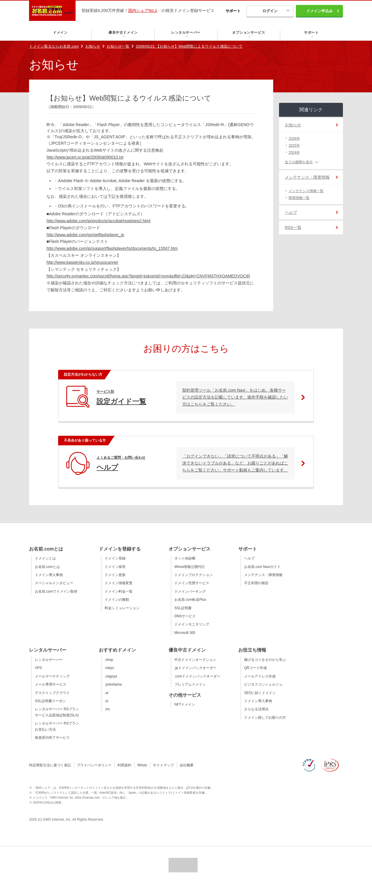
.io (106, 701)
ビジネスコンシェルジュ (263, 684)
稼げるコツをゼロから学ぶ (265, 660)
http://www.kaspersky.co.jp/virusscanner (82, 262)
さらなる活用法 (256, 709)
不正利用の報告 (256, 583)
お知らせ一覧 (118, 46)
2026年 (294, 139)
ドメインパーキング (190, 591)
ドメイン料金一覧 (119, 591)
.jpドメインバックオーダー (195, 668)
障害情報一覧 (299, 198)
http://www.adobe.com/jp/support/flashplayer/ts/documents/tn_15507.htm (112, 248)
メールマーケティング (52, 676)
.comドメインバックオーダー (197, 676)
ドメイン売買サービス (191, 583)
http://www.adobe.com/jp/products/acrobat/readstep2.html (98, 220)
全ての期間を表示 (299, 162)
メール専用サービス (50, 684)
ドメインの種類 (117, 600)
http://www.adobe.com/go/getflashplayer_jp (85, 234)
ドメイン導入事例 (49, 575)
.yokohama (113, 684)
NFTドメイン (184, 704)
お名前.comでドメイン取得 (56, 591)
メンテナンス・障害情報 (307, 177)
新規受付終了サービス (52, 738)
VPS (38, 668)
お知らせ (92, 46)
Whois (142, 765)
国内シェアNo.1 (142, 10)
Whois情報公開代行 (189, 567)
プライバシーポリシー (94, 765)
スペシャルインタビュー (54, 583)
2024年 (294, 152)
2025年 (294, 146)
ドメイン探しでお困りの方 (265, 718)
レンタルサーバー (49, 660)
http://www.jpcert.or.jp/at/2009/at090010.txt (85, 157)
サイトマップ (163, 765)
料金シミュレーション (122, 608)
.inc (107, 709)
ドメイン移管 (115, 567)
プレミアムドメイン (190, 684)
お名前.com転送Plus (190, 600)
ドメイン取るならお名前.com (54, 46)
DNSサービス (185, 616)
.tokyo (109, 668)
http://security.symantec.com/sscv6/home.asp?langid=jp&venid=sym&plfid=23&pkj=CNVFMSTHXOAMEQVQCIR (148, 276)
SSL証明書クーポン (50, 701)
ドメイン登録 (115, 558)
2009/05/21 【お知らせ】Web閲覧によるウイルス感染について (189, 46)
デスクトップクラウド (52, 693)
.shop (109, 660)
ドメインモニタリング (191, 624)
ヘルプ (291, 212)
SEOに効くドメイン (260, 693)
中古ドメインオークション (195, 660)
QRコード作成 (255, 668)
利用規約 (124, 765)
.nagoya (111, 676)
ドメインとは (45, 558)
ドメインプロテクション (193, 575)
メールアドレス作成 (260, 676)
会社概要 (187, 765)
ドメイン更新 (115, 575)
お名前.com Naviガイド (262, 567)
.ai (106, 693)
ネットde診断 (185, 558)
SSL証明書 (183, 608)
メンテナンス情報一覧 (306, 191)
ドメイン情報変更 (119, 583)
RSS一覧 (293, 227)
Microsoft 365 (184, 633)
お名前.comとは (47, 567)
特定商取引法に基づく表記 (50, 765)
